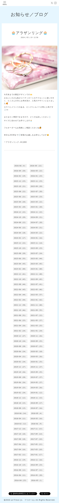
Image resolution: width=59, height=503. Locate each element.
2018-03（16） (37, 419)
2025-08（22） (20, 191)
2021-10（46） (20, 310)
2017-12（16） (20, 429)
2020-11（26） (37, 336)
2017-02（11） (20, 455)
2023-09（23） (37, 248)
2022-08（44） (20, 284)
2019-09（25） (37, 372)
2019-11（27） (37, 367)
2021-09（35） (37, 310)
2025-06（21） (20, 197)
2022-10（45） (20, 279)
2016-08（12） (20, 470)
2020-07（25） (37, 346)
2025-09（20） (37, 186)
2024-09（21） (37, 217)
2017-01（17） (37, 455)
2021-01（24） (37, 331)
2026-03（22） (37, 171)
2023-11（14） (37, 243)
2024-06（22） (20, 228)
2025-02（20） (20, 207)
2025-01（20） (37, 207)
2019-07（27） (37, 377)
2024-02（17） (20, 238)
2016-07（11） (37, 470)
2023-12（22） (20, 243)
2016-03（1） (37, 480)
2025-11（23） (37, 181)
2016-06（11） (20, 475)
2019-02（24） (20, 393)
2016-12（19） (20, 460)
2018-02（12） (20, 424)
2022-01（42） (37, 300)
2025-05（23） (37, 197)
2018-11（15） (37, 398)
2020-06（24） (20, 351)
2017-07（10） (37, 439)
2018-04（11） (20, 419)
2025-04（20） (20, 202)
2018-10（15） (20, 403)
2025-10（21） (20, 186)
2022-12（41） (20, 274)
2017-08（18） (20, 439)
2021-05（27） (37, 320)
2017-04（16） (20, 449)
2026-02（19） (20, 176)
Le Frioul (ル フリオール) (22, 500)
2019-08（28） (20, 377)
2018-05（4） (37, 413)
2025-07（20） (37, 191)
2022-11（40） (37, 274)
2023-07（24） (37, 253)
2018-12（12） (20, 398)
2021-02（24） (20, 331)
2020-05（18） (37, 351)
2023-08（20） (20, 253)
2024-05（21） (37, 228)
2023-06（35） (20, 259)
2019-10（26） (20, 372)
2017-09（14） (37, 434)
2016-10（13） (20, 465)
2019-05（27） (37, 382)
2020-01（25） (37, 362)
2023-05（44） (37, 259)
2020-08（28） (20, 346)
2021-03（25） (37, 326)
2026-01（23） (37, 176)
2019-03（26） (37, 388)
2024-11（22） (37, 212)
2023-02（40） (20, 269)
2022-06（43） (20, 289)
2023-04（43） (20, 264)
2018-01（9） (37, 424)
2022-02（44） (20, 300)
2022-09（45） (37, 279)
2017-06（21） (20, 444)
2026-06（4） (20, 166)
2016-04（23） (20, 480)
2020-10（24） (20, 341)
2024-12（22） (20, 212)
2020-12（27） (20, 336)
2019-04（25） (20, 388)
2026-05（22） (36, 166)
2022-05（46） (37, 289)
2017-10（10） (20, 434)
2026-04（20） (20, 171)
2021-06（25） (20, 320)
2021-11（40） (37, 305)
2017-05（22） (37, 444)
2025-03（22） (37, 202)
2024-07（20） (37, 222)
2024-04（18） (20, 233)
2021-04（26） (20, 326)
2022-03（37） (37, 295)
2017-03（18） (37, 449)
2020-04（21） (20, 357)
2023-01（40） (37, 269)
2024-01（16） (37, 238)
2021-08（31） (20, 315)
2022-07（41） (37, 284)
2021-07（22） (37, 315)
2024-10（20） (20, 217)
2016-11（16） (37, 460)
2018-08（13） (20, 408)
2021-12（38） (20, 305)
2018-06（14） (20, 413)
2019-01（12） (37, 393)
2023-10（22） (20, 248)
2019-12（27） (20, 367)
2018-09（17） (37, 403)
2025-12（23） (20, 181)
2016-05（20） (37, 475)
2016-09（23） (37, 465)
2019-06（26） (20, 382)
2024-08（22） (20, 222)
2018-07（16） (37, 408)
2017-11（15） (37, 429)
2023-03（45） (37, 264)
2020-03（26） (37, 357)
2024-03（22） (37, 233)
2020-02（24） (20, 362)
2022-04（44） (20, 295)
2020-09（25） (37, 341)
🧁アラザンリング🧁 (29, 32)
